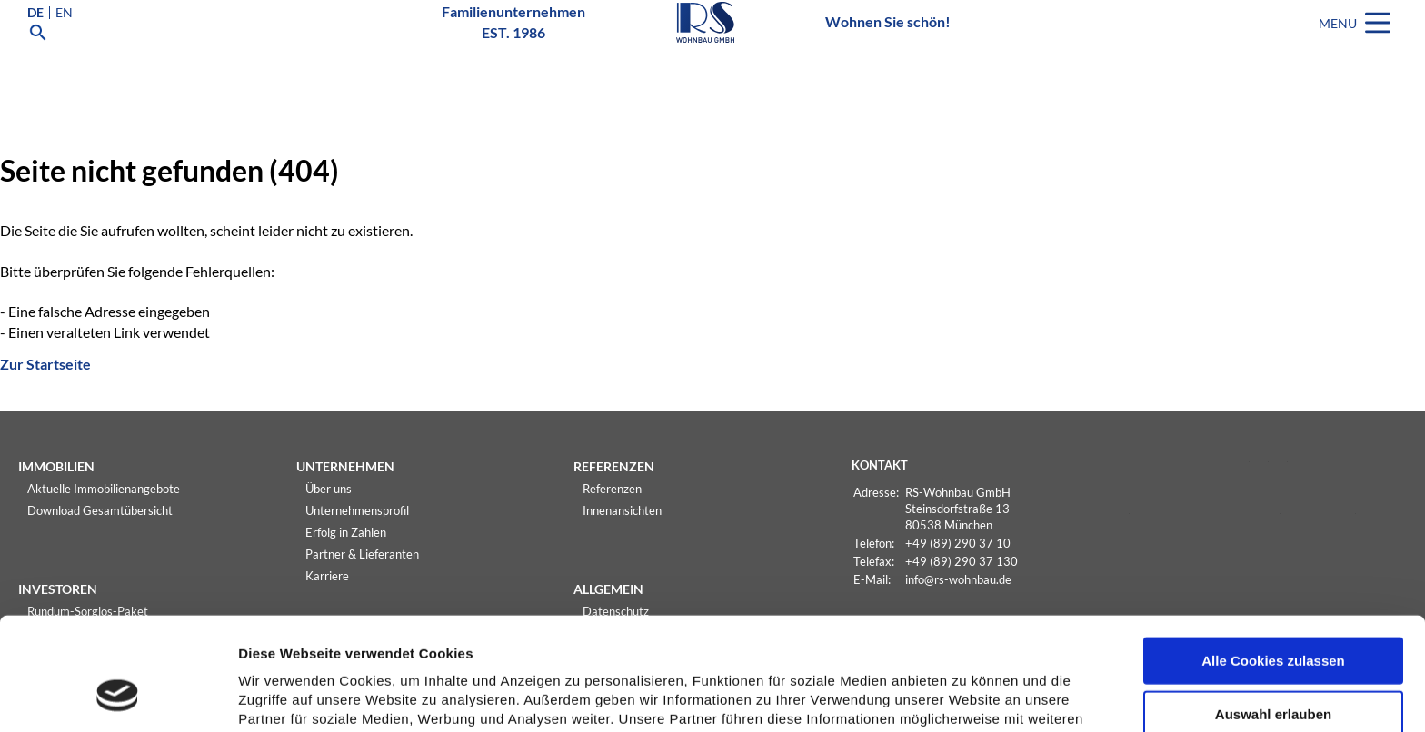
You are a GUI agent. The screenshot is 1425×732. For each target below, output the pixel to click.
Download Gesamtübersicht (100, 510)
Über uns (328, 488)
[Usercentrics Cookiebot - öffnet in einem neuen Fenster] (117, 696)
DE (35, 40)
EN (64, 40)
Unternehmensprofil (357, 510)
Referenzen (612, 488)
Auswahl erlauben (1273, 615)
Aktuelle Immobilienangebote (103, 488)
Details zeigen (966, 697)
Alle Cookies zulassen (1273, 561)
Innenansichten (622, 510)
